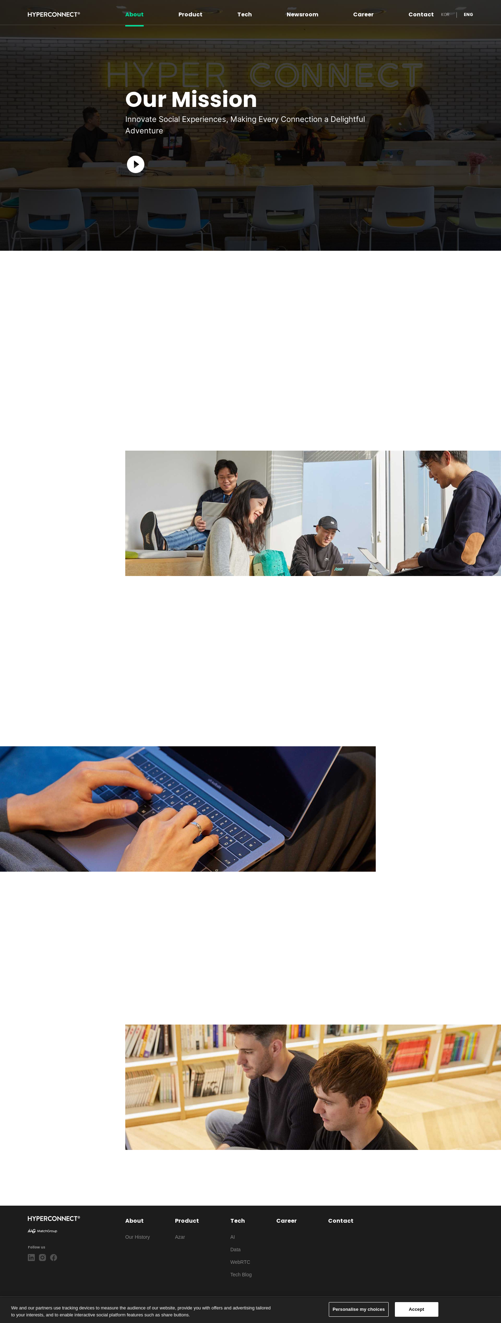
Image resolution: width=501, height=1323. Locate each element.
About (134, 14)
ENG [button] (468, 14)
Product (190, 14)
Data (235, 1249)
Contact (421, 14)
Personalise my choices (359, 1309)
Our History (137, 1237)
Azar (180, 1237)
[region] (250, 1310)
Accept (416, 1309)
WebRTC (240, 1262)
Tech (244, 14)
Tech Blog (241, 1274)
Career (363, 14)
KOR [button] (445, 14)
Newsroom (302, 14)
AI (232, 1237)
